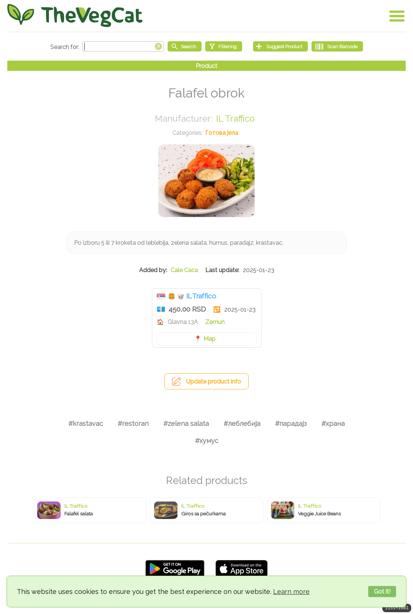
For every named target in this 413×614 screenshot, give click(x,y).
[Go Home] (74, 15)
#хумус (206, 441)
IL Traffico (235, 118)
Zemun (215, 322)
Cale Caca (184, 270)
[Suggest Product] (280, 46)
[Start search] (185, 46)
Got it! (382, 591)
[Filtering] (223, 46)
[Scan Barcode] (337, 46)
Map (209, 338)
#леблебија (241, 423)
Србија (161, 296)
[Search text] (123, 46)
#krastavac (85, 423)
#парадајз (291, 423)
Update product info (213, 381)
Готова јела (221, 132)
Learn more (291, 591)
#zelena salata (186, 423)
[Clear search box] (158, 45)
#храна (333, 423)
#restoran (133, 423)
